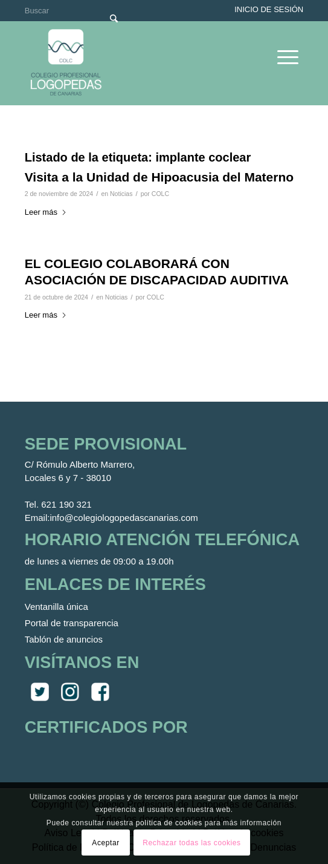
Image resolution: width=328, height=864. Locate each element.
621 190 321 (66, 504)
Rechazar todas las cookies (191, 843)
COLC (160, 193)
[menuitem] (281, 57)
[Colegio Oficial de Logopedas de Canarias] (137, 63)
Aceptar (106, 843)
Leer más (46, 212)
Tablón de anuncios (64, 639)
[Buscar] (75, 10)
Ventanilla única (56, 606)
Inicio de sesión (268, 9)
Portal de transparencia (71, 623)
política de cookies (169, 823)
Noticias (121, 193)
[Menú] (281, 57)
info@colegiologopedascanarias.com (124, 517)
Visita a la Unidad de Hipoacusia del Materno (159, 177)
